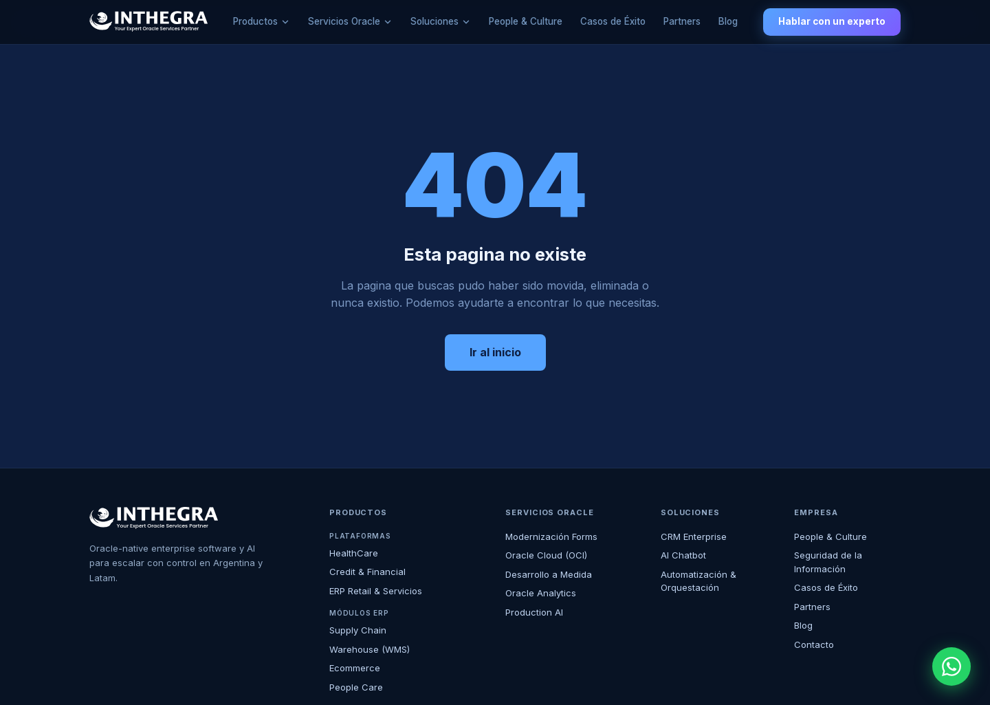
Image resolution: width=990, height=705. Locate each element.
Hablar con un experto (832, 21)
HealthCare (353, 552)
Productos (255, 21)
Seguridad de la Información (828, 562)
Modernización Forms (551, 536)
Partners (682, 21)
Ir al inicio (495, 352)
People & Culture (525, 21)
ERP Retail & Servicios (375, 590)
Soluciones (434, 21)
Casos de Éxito (613, 21)
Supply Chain (357, 630)
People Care (356, 687)
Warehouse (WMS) (369, 649)
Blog (728, 21)
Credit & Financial (367, 571)
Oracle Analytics (540, 592)
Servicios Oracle (344, 21)
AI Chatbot (683, 555)
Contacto (814, 644)
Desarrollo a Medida (548, 574)
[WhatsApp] (951, 666)
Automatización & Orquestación (698, 581)
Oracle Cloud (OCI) (546, 555)
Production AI (534, 612)
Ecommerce (354, 667)
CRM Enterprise (694, 536)
